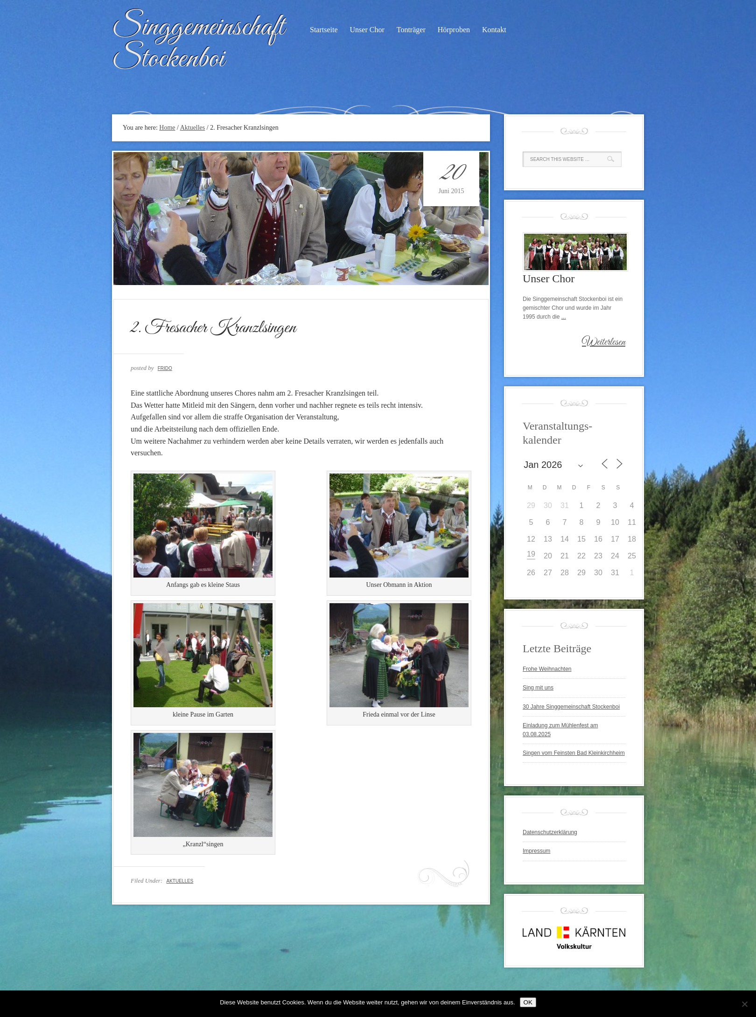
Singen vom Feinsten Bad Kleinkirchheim (574, 753)
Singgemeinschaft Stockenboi (198, 43)
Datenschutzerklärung (550, 832)
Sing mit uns (538, 687)
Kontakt (494, 30)
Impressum (536, 851)
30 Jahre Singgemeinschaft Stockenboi (571, 707)
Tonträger (411, 30)
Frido (165, 368)
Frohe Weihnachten (547, 669)
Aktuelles (179, 881)
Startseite (324, 30)
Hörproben (454, 30)
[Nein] (744, 1004)
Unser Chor (367, 30)
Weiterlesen (603, 342)
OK (528, 1002)
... (563, 316)
